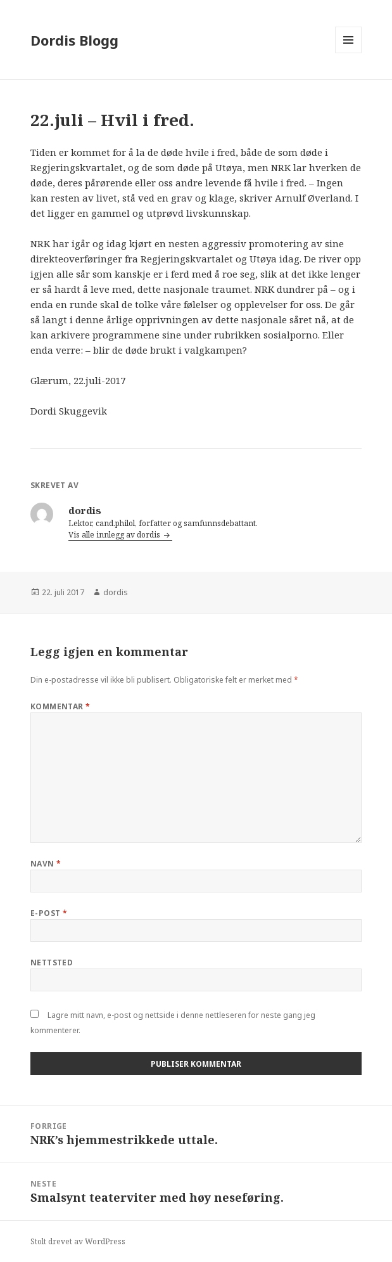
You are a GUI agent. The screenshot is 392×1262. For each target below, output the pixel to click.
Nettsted (51, 962)
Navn (45, 863)
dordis (115, 592)
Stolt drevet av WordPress (77, 1241)
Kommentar (60, 706)
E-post (49, 913)
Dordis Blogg (74, 39)
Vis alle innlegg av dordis (115, 534)
